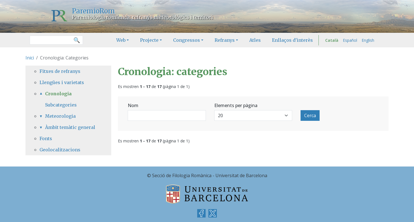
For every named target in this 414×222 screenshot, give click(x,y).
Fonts (45, 138)
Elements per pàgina (235, 105)
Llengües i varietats (61, 82)
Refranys (225, 40)
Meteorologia (60, 116)
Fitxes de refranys (59, 71)
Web (120, 40)
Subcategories (61, 105)
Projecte (149, 40)
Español (350, 40)
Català (331, 40)
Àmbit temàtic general (70, 127)
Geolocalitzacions (59, 149)
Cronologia (58, 93)
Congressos (186, 40)
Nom (133, 105)
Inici (29, 58)
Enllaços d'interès (292, 40)
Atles (255, 40)
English (368, 40)
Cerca (310, 115)
